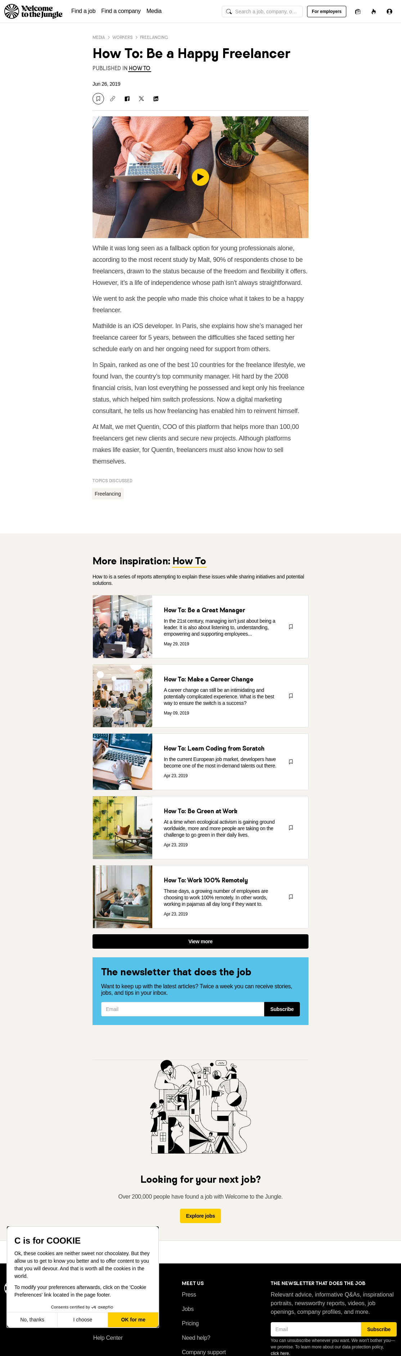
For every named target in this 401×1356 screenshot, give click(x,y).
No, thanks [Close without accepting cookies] (32, 1320)
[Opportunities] (373, 11)
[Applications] (358, 11)
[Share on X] (141, 98)
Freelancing (154, 37)
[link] (139, 68)
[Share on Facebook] (127, 98)
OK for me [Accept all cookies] (133, 1320)
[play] (200, 177)
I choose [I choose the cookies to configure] (82, 1320)
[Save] (98, 98)
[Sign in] (389, 11)
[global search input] (262, 11)
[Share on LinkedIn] (156, 98)
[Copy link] (112, 98)
